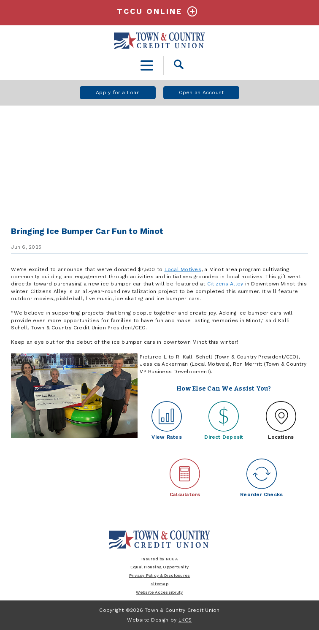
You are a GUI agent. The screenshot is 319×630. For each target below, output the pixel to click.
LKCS (185, 620)
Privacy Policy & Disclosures (159, 575)
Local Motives (183, 269)
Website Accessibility (159, 592)
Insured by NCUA (159, 559)
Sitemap (159, 583)
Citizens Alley (225, 284)
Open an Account (201, 92)
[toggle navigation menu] (147, 65)
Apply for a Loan (118, 92)
